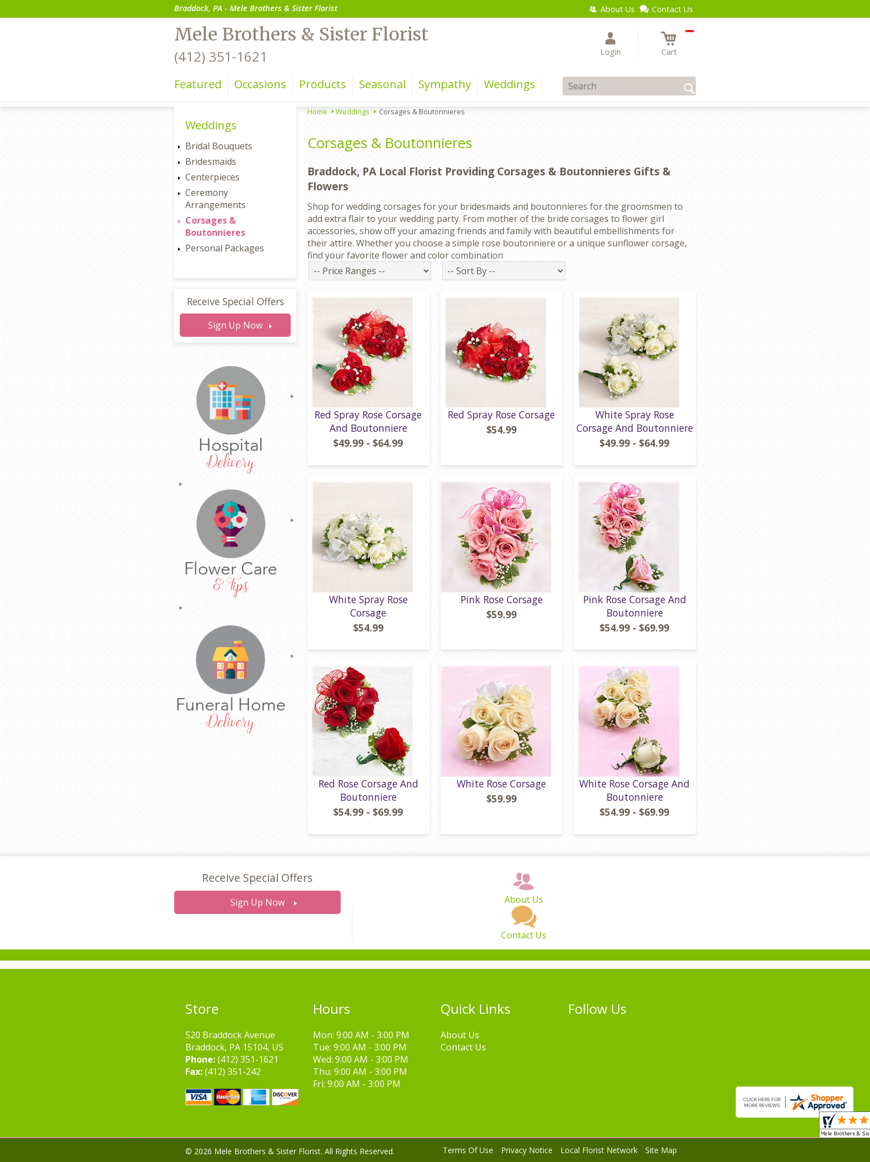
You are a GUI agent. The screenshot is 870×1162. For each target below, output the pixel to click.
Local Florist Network (599, 1150)
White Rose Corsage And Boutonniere (634, 790)
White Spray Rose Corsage (368, 606)
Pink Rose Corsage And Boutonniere (634, 606)
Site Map (661, 1150)
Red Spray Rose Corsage (501, 414)
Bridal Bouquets (218, 146)
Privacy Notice (527, 1150)
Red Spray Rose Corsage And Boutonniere (368, 421)
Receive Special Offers (235, 301)
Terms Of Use (468, 1150)
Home (317, 112)
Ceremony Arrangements (215, 198)
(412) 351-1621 (220, 56)
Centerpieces (212, 177)
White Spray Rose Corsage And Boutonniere (634, 421)
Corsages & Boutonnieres (215, 226)
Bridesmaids (210, 161)
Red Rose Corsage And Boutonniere (368, 790)
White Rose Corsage (501, 783)
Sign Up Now (235, 325)
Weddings (353, 112)
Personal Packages (224, 248)
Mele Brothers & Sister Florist (301, 34)
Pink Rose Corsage (502, 599)
